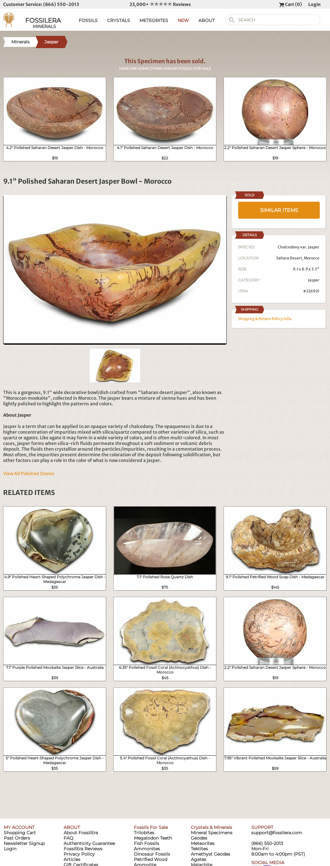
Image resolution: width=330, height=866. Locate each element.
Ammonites (147, 849)
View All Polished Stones (28, 473)
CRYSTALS (118, 20)
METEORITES (153, 20)
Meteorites (202, 843)
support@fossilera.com (276, 832)
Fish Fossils (146, 843)
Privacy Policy (79, 854)
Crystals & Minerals (211, 827)
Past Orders (17, 838)
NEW (183, 20)
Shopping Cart (20, 832)
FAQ (68, 838)
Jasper (313, 280)
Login (314, 4)
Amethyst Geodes (210, 854)
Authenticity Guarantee (89, 843)
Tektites (199, 849)
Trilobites (144, 832)
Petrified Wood (150, 859)
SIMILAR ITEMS (279, 210)
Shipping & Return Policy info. (265, 318)
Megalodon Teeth (153, 838)
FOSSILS (88, 20)
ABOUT (206, 20)
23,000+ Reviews (160, 4)
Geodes (199, 838)
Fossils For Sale (151, 827)
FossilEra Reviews (83, 849)
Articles (72, 859)
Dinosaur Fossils (152, 854)
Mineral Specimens (211, 832)
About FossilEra (81, 832)
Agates (198, 859)
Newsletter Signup (24, 843)
